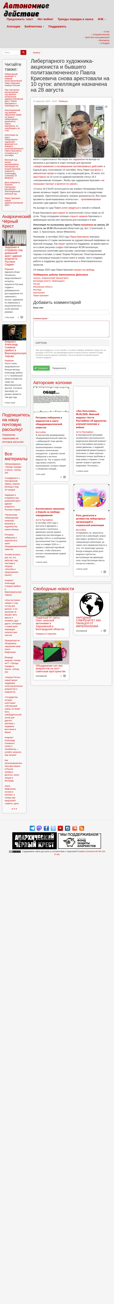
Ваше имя (38, 307)
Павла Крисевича (79, 236)
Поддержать (57, 26)
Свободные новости (53, 588)
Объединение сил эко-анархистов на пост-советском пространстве (51, 668)
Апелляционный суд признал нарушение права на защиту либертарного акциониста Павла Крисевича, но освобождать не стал (13, 120)
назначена (87, 225)
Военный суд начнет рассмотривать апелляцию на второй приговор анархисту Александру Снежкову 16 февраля (12, 169)
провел (51, 173)
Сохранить (41, 368)
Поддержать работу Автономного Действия (60, 274)
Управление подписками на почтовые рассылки (13, 438)
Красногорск (39, 292)
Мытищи (37, 290)
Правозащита (58, 281)
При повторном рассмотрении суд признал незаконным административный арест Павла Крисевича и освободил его (14, 98)
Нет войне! (45, 19)
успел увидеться (70, 208)
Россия (36, 284)
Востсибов (41, 432)
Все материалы (16, 456)
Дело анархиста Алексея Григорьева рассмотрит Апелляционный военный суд (12, 188)
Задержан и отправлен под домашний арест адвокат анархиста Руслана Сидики (14, 256)
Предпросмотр (59, 368)
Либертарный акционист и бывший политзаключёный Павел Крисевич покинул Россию (13, 79)
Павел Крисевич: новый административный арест (14, 201)
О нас (57, 854)
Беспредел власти (42, 281)
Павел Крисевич (41, 295)
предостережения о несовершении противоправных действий (68, 166)
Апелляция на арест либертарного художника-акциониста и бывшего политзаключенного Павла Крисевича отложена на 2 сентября (14, 145)
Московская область (43, 287)
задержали (79, 159)
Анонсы (36, 52)
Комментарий (40, 318)
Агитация (13, 26)
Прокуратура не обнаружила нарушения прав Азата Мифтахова (12, 646)
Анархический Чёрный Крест (55, 278)
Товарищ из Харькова (46, 634)
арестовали (39, 177)
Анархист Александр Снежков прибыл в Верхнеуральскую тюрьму (15, 349)
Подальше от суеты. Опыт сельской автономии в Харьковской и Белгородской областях (50, 623)
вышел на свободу (84, 270)
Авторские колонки (52, 382)
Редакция (63, 101)
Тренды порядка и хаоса (75, 19)
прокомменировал (91, 199)
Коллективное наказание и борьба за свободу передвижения (50, 512)
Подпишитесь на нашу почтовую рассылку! (16, 422)
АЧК (102, 19)
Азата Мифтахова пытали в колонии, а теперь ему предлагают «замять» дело (12, 795)
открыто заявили (79, 216)
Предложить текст (20, 19)
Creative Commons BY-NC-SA (91, 851)
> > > (14, 809)
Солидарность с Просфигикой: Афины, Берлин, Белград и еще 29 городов (12, 484)
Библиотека (34, 26)
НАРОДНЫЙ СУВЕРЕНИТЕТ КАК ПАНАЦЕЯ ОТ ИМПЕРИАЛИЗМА (88, 622)
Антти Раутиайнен (84, 432)
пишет (61, 244)
